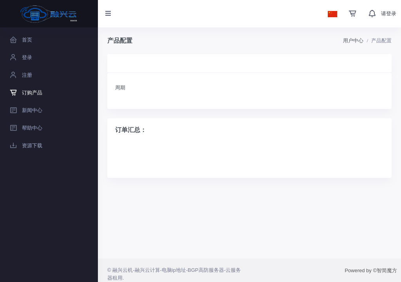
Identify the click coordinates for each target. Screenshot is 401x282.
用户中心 (353, 40)
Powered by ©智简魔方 (371, 270)
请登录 (388, 13)
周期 (120, 87)
